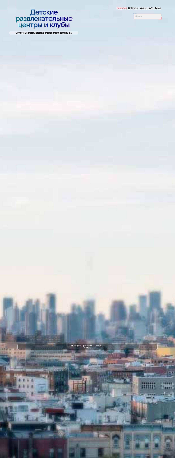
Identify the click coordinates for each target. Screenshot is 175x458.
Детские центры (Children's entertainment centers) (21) (44, 33)
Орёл (150, 8)
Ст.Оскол (133, 8)
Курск (157, 8)
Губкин (142, 8)
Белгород (122, 8)
